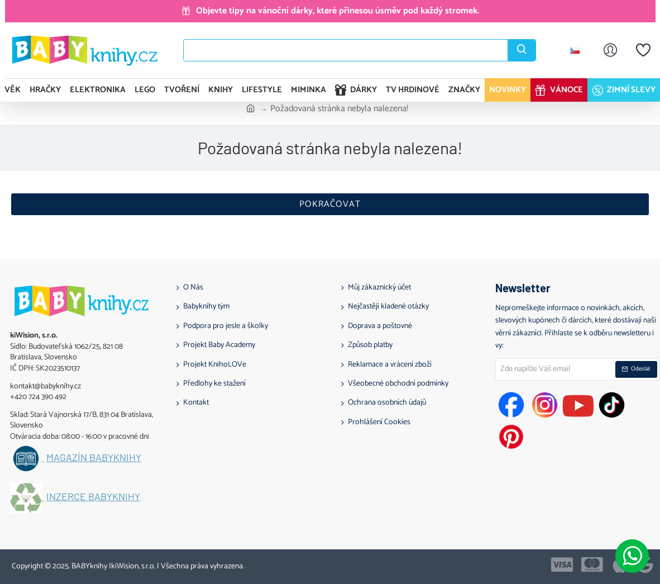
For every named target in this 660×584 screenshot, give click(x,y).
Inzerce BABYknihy (93, 496)
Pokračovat (330, 204)
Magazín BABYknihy (93, 457)
